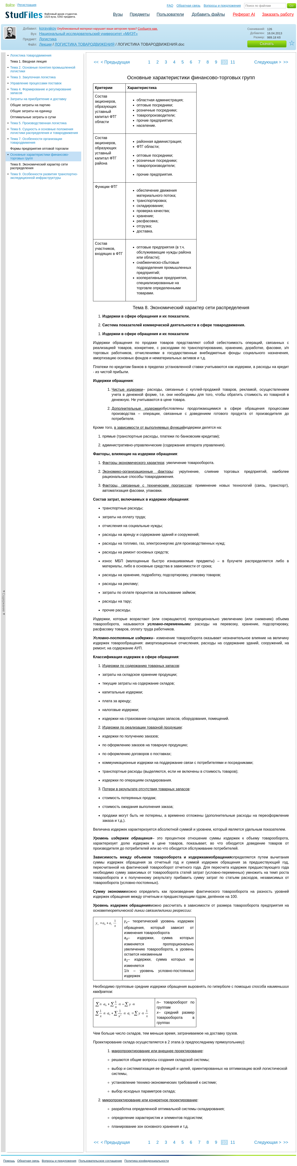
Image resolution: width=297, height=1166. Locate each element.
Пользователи (170, 14)
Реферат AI (244, 14)
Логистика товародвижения (30, 55)
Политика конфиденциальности (146, 1161)
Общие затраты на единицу (31, 111)
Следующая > (267, 62)
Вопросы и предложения (222, 5)
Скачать (267, 44)
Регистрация (26, 5)
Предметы (140, 14)
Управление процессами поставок (35, 83)
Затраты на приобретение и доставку (38, 99)
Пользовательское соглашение (100, 1161)
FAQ (170, 5)
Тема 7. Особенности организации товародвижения (36, 140)
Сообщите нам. (148, 28)
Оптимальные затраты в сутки (33, 117)
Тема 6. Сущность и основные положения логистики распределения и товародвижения (44, 131)
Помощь (9, 1161)
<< (96, 62)
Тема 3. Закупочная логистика (33, 77)
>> (285, 62)
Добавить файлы (208, 14)
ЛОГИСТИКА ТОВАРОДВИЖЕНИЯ (85, 44)
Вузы (118, 14)
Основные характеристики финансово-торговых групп (39, 156)
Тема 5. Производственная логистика (38, 123)
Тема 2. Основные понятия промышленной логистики (42, 69)
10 (224, 62)
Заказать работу (278, 14)
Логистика (48, 39)
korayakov (47, 28)
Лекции (45, 44)
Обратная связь (188, 5)
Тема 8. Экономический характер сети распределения (39, 166)
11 (232, 62)
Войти (10, 5)
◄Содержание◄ (4, 133)
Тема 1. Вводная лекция (28, 61)
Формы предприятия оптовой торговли (39, 148)
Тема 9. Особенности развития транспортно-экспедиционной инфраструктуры (44, 176)
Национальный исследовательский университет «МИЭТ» (88, 34)
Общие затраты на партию (30, 105)
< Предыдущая (115, 62)
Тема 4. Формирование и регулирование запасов (40, 91)
